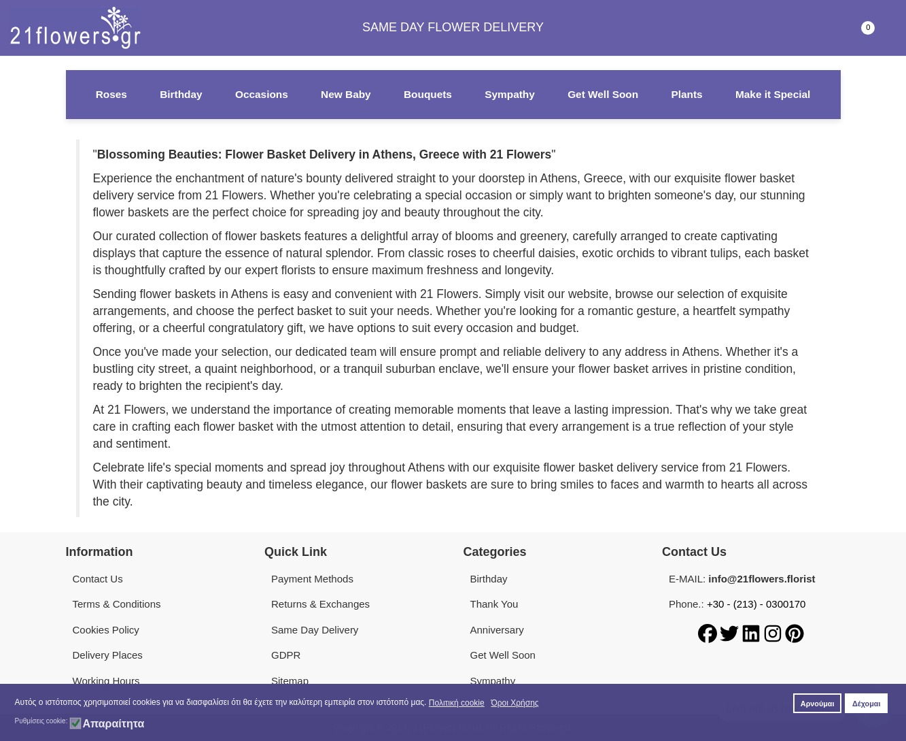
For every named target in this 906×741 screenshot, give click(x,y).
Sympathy (510, 94)
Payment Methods (312, 578)
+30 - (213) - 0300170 (756, 604)
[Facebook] (709, 632)
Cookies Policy (106, 630)
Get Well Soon (603, 94)
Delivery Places (108, 655)
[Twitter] (731, 632)
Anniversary (497, 630)
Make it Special (772, 94)
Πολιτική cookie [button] (457, 703)
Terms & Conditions (117, 604)
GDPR (285, 655)
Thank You (494, 604)
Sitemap (290, 681)
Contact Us (98, 578)
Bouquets (428, 94)
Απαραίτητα (113, 724)
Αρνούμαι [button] (818, 703)
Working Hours (106, 681)
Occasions (261, 94)
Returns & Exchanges (320, 604)
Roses (111, 94)
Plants (686, 94)
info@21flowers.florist (761, 578)
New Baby (346, 94)
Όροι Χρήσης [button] (514, 703)
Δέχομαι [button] (866, 703)
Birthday (181, 94)
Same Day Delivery (314, 630)
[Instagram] (774, 632)
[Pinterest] (794, 632)
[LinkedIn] (752, 632)
